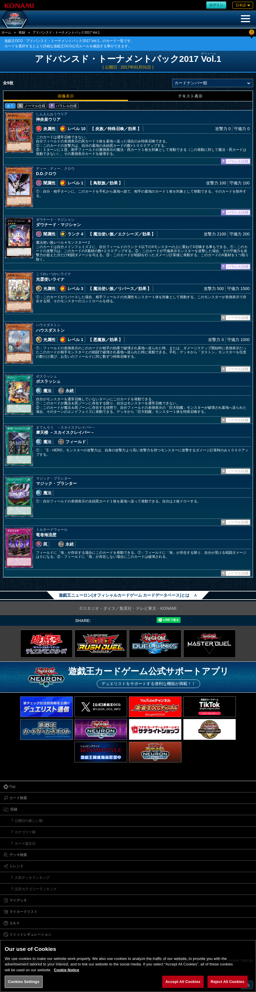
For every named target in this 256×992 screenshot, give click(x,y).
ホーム (6, 32)
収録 (22, 32)
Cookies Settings (23, 981)
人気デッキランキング (32, 878)
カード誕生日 (25, 843)
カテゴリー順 (25, 832)
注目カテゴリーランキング (36, 889)
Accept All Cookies (182, 981)
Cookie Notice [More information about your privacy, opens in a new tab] (66, 970)
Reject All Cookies (227, 981)
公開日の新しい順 (29, 821)
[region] (128, 966)
